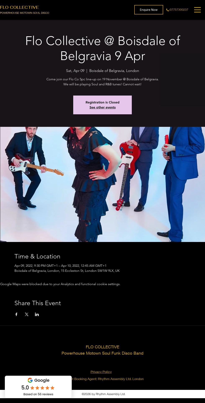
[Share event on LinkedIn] (37, 314)
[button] (148, 9)
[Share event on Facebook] (16, 314)
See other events (103, 107)
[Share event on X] (27, 314)
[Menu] (198, 10)
